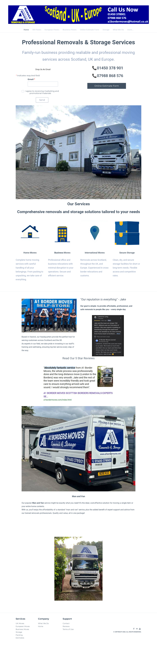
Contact (66, 624)
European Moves (52, 29)
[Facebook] (134, 630)
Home (26, 29)
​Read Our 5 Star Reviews (78, 359)
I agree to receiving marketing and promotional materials (41, 92)
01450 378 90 (109, 68)
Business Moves (70, 29)
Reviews (66, 627)
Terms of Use (68, 630)
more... (130, 29)
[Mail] (137, 630)
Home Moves (30, 253)
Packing (19, 636)
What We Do (118, 29)
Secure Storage (127, 253)
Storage (106, 29)
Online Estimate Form (89, 29)
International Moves (95, 253)
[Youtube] (140, 630)
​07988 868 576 (110, 76)
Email (31, 80)
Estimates (20, 639)
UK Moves (36, 29)
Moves (66, 253)
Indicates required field (28, 76)
